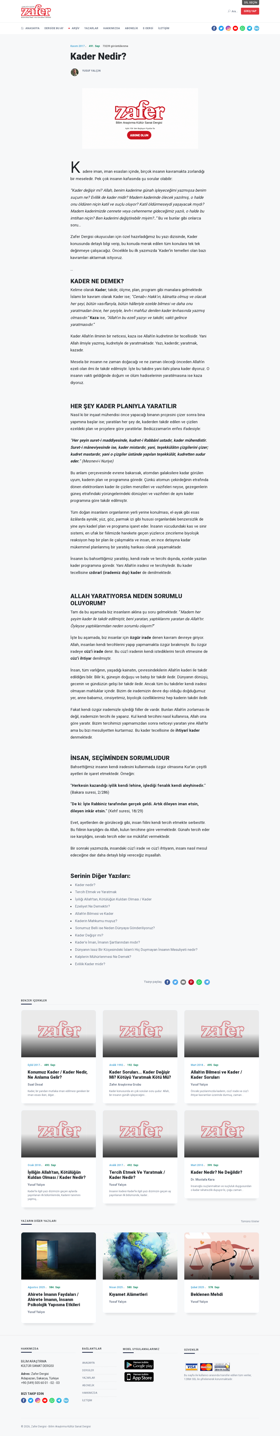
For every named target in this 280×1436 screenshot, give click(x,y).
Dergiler (88, 1424)
